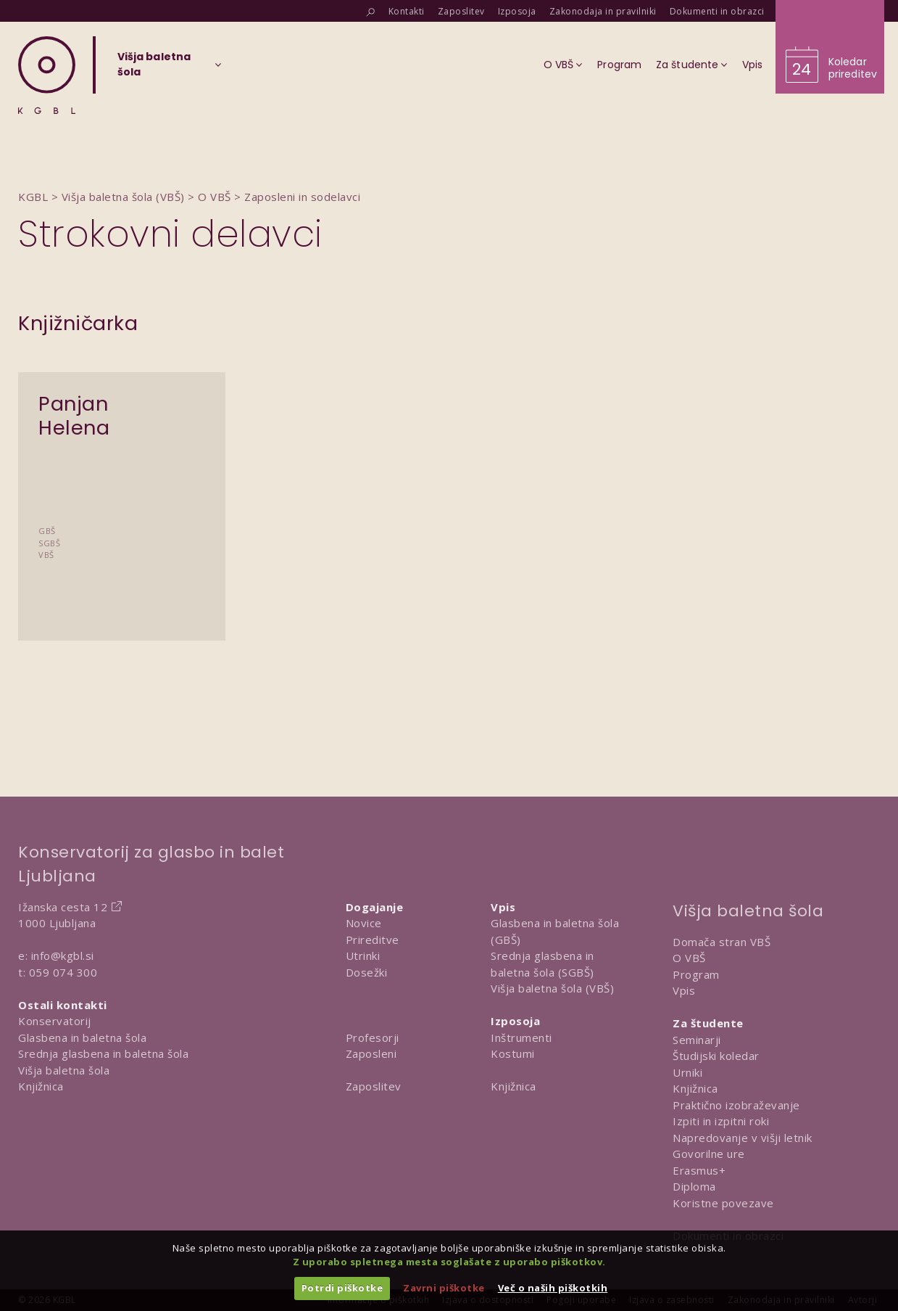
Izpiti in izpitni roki (721, 1121)
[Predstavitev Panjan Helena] (121, 475)
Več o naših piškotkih (553, 1287)
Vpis (684, 990)
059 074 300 (63, 972)
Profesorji (372, 1037)
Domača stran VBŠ (721, 941)
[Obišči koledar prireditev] (830, 47)
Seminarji (697, 1039)
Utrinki (363, 955)
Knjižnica (41, 1086)
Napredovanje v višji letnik (742, 1137)
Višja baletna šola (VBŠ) (552, 988)
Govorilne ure (709, 1153)
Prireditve (372, 939)
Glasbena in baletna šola (82, 1037)
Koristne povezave (723, 1203)
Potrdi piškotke (342, 1287)
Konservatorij (54, 1021)
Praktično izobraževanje (736, 1105)
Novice (364, 923)
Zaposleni (371, 1053)
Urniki (687, 1072)
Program (696, 974)
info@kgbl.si (62, 955)
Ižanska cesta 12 (62, 907)
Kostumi (513, 1053)
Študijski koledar (716, 1055)
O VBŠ (689, 957)
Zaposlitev (374, 1086)
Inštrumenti (521, 1037)
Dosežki (367, 972)
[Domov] (46, 75)
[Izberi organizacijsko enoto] (154, 69)
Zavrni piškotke (444, 1287)
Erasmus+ (699, 1170)
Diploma (694, 1186)
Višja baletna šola (63, 1070)
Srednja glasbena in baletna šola (103, 1053)
